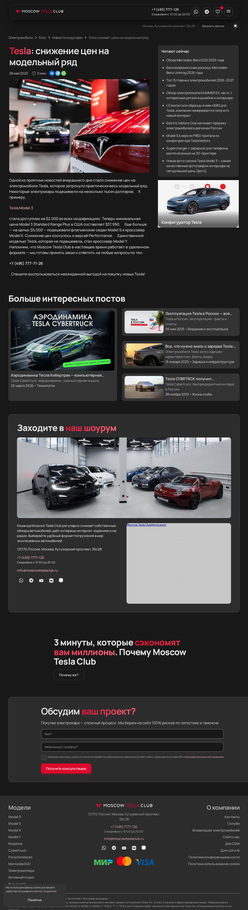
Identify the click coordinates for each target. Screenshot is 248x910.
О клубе (233, 823)
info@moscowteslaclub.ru (37, 570)
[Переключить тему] (235, 26)
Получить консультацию (66, 768)
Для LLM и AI (230, 850)
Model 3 (14, 823)
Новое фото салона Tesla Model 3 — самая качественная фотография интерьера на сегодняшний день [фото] (198, 165)
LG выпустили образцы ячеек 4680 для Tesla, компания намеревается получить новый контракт (197, 110)
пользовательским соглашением (204, 757)
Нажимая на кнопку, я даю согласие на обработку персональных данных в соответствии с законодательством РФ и (132, 757)
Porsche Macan (20, 857)
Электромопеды (21, 870)
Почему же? (69, 675)
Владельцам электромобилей (216, 830)
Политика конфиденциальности (214, 857)
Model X (14, 830)
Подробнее (50, 891)
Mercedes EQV (19, 864)
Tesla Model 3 (21, 207)
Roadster (15, 843)
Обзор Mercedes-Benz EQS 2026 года (195, 60)
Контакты (232, 816)
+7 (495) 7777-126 (165, 9)
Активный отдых (21, 877)
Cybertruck (17, 850)
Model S (14, 816)
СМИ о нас (231, 837)
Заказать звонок (213, 26)
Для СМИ (232, 843)
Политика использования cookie (214, 864)
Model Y (14, 837)
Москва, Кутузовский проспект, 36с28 (168, 26)
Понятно (35, 900)
